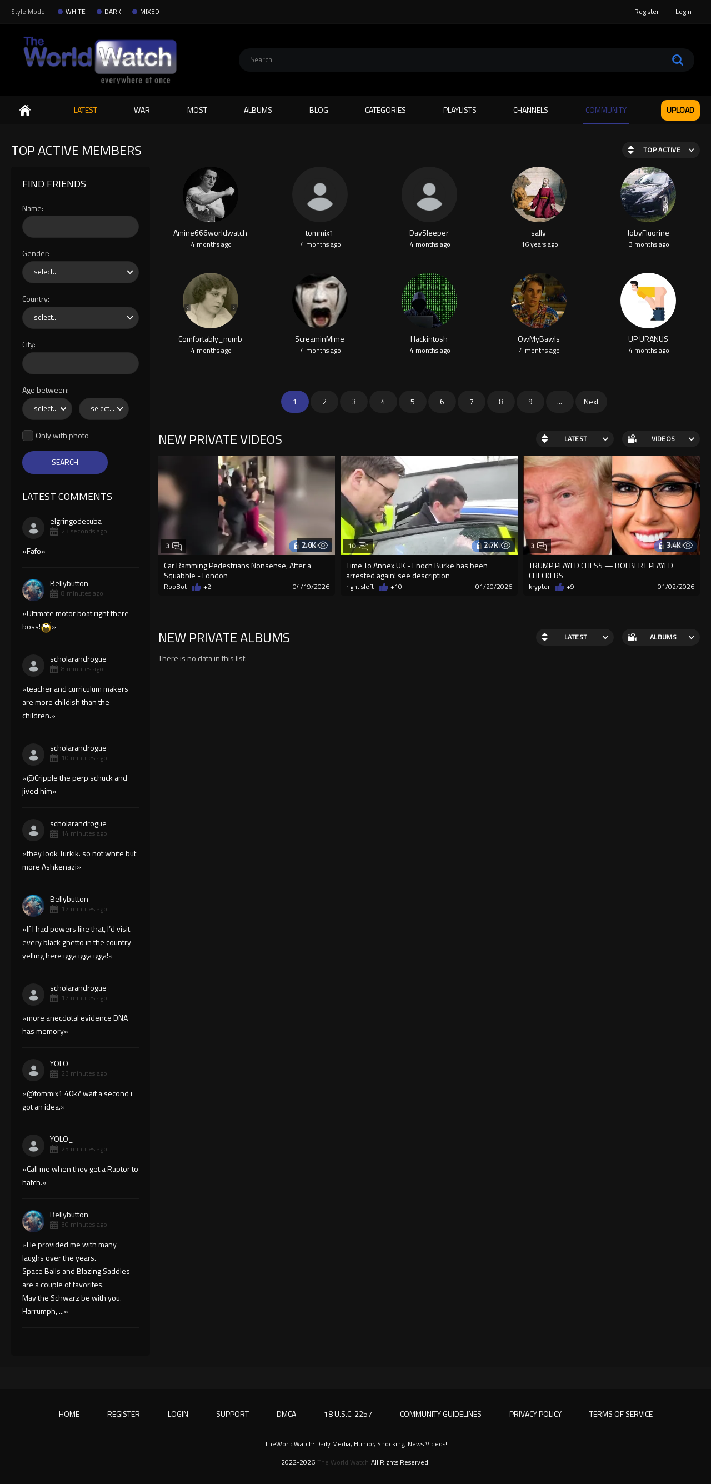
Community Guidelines (441, 1414)
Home (25, 110)
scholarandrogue (78, 658)
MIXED (149, 12)
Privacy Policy (535, 1414)
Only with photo (62, 436)
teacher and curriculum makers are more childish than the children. (75, 702)
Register (646, 11)
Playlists (460, 110)
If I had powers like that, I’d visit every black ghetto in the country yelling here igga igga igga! (76, 942)
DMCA (286, 1414)
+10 (396, 587)
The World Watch (343, 1462)
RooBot (175, 587)
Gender (35, 253)
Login (683, 11)
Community (606, 110)
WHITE (76, 12)
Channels (530, 110)
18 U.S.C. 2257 (348, 1414)
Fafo (34, 551)
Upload (680, 110)
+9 (570, 587)
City (28, 344)
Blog (318, 110)
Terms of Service (621, 1414)
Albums (258, 110)
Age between (44, 390)
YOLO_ (61, 1063)
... (559, 401)
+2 (207, 587)
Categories (385, 110)
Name (32, 208)
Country (35, 299)
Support (232, 1414)
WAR (142, 110)
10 (358, 546)
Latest (85, 110)
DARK (112, 12)
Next (591, 401)
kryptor (539, 587)
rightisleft (360, 587)
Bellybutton (69, 583)
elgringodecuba (76, 521)
